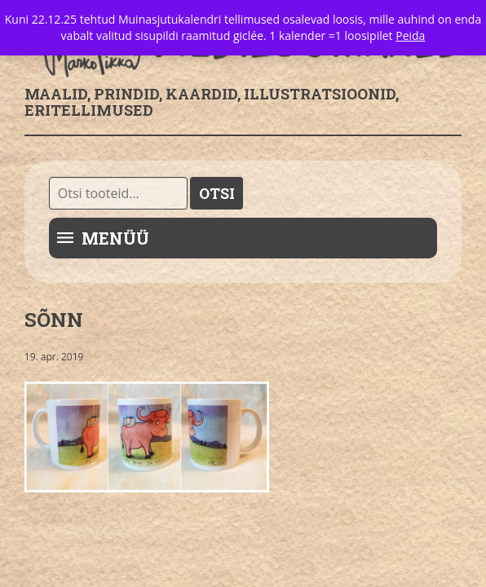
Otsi (217, 193)
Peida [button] (410, 35)
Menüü (115, 238)
